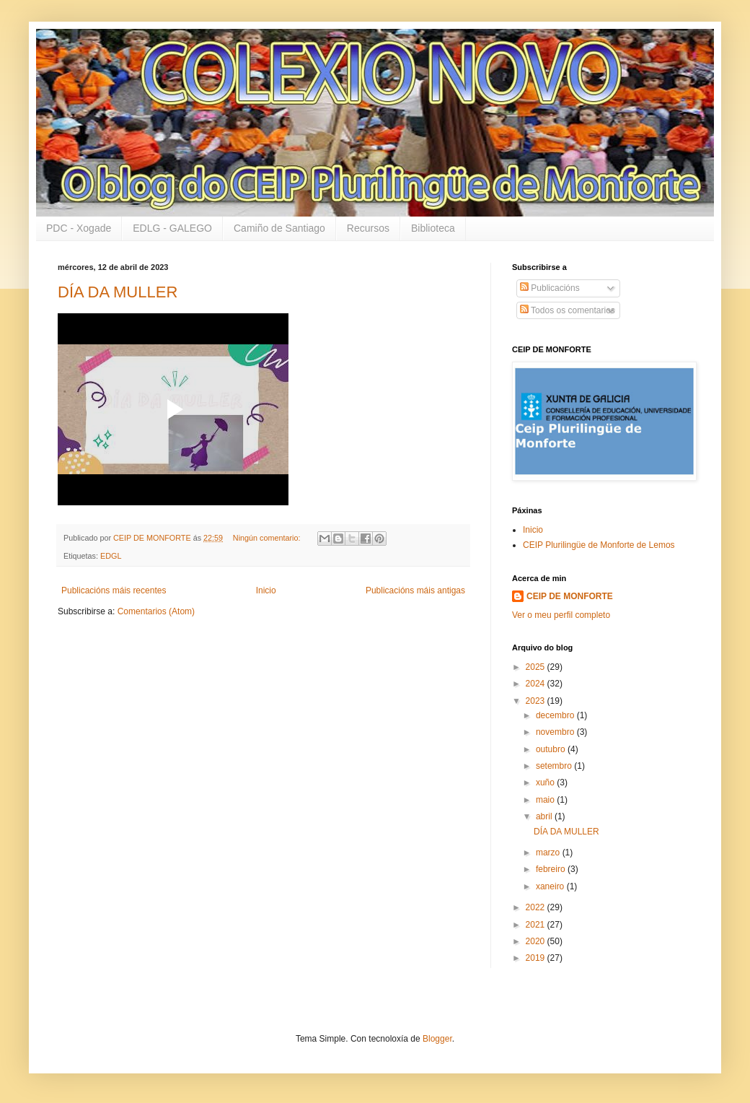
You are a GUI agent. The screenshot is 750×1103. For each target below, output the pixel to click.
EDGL (110, 556)
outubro (552, 749)
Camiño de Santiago (279, 228)
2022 (536, 907)
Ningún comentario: (268, 537)
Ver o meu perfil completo (561, 615)
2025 (536, 667)
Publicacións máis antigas (415, 590)
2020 (536, 941)
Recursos (368, 228)
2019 (536, 958)
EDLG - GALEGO (172, 228)
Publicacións (550, 288)
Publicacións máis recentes (113, 590)
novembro (556, 732)
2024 (536, 684)
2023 (536, 701)
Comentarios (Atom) (156, 611)
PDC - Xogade (78, 228)
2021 (536, 925)
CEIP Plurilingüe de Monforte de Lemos (599, 545)
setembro (555, 766)
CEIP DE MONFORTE (569, 596)
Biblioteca (433, 228)
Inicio (266, 590)
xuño (546, 782)
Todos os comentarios (567, 310)
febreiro (552, 869)
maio (546, 800)
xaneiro (551, 886)
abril (545, 816)
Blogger (437, 1039)
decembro (556, 715)
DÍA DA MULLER (117, 292)
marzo (549, 852)
